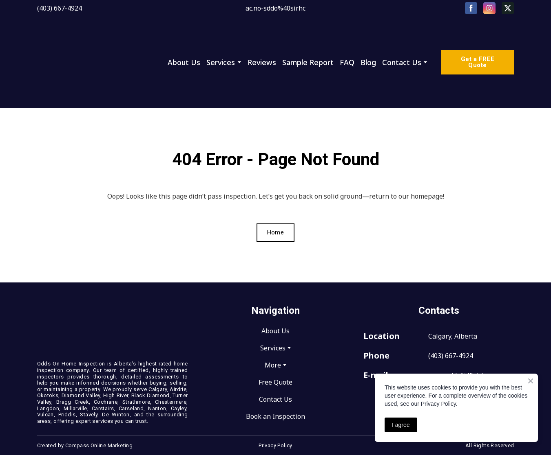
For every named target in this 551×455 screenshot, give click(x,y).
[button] (471, 8)
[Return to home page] (96, 62)
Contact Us (401, 62)
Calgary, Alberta (452, 336)
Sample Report (308, 62)
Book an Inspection (275, 416)
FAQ (347, 62)
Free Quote (275, 382)
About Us (184, 62)
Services (220, 62)
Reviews (262, 62)
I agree (401, 425)
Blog (368, 62)
